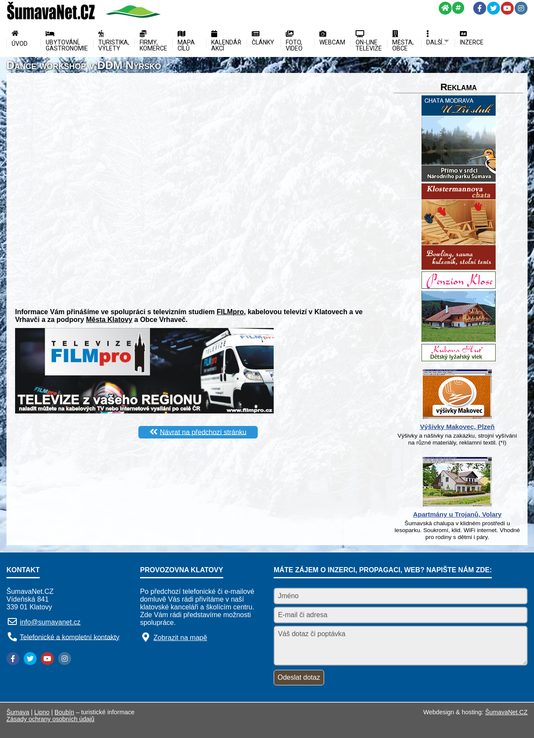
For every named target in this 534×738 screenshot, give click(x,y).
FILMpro (230, 311)
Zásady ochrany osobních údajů (50, 719)
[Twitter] (493, 8)
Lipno (42, 712)
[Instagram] (521, 8)
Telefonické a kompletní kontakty (69, 636)
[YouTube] (507, 8)
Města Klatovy (109, 319)
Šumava (17, 712)
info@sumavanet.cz (50, 622)
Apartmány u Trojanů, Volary (457, 514)
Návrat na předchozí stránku (203, 431)
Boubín (65, 712)
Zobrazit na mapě (180, 637)
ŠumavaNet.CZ (506, 712)
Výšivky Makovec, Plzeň (457, 426)
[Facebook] (479, 8)
